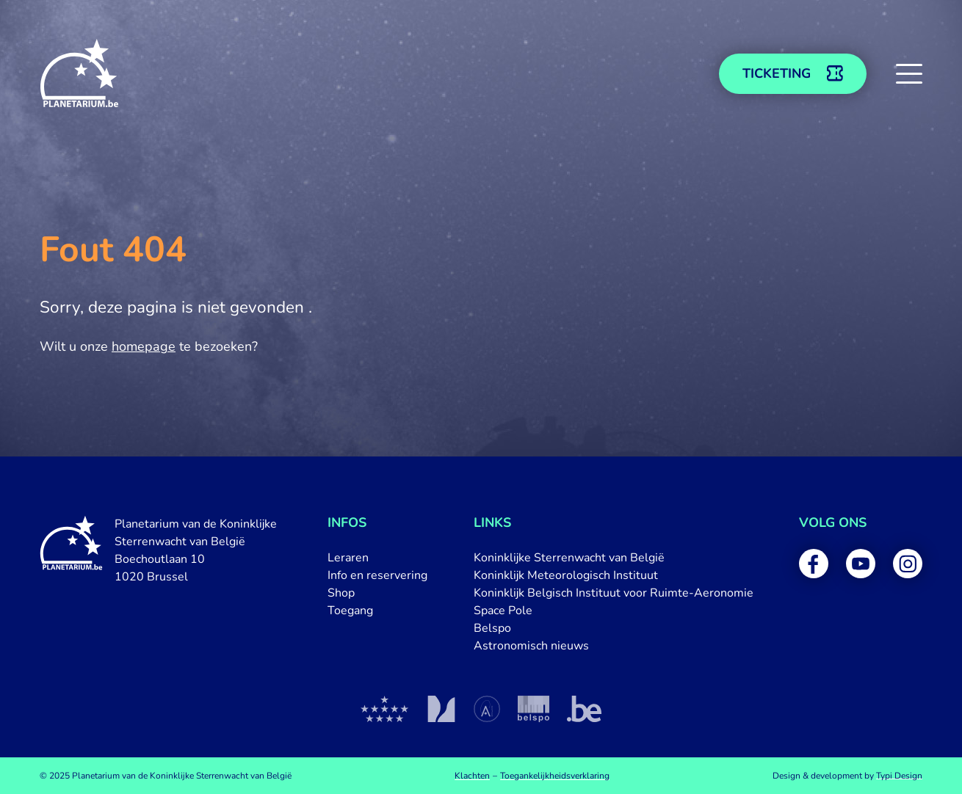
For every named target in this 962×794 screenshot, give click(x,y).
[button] (909, 73)
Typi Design (899, 776)
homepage (144, 346)
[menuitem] (377, 558)
